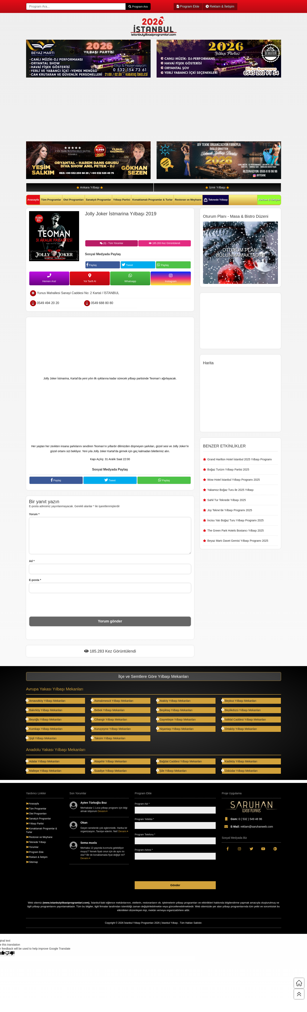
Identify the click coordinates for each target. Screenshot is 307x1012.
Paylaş (91, 265)
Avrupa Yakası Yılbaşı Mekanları (54, 689)
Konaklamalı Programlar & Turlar (152, 199)
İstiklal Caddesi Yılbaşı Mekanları (244, 719)
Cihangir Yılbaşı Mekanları (109, 719)
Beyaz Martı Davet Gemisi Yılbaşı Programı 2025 (237, 540)
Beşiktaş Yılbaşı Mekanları (175, 710)
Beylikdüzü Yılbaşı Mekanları (241, 710)
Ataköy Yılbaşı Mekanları (174, 700)
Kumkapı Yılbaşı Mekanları (44, 728)
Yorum (34, 514)
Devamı (103, 811)
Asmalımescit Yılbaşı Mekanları (112, 700)
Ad (32, 561)
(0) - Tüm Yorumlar (111, 243)
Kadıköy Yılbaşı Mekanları (239, 761)
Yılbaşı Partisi (121, 199)
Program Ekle (188, 6)
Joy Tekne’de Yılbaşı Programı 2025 (229, 510)
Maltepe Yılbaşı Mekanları (44, 770)
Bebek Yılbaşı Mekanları (108, 710)
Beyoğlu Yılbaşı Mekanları (44, 719)
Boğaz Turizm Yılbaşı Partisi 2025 (228, 469)
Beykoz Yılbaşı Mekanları (239, 700)
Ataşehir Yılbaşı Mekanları (109, 761)
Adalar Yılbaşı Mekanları (43, 761)
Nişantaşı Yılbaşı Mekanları (175, 728)
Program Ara (138, 6)
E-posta (35, 580)
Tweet (127, 265)
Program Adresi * (144, 850)
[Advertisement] (145, 109)
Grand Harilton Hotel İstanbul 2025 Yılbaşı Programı (239, 459)
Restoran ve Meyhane (188, 199)
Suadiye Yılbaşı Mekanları (109, 770)
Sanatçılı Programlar (98, 199)
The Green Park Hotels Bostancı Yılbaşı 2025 (235, 530)
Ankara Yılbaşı (89, 187)
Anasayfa (33, 199)
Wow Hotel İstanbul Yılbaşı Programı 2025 (233, 479)
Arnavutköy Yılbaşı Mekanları (46, 700)
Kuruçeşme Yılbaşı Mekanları (111, 728)
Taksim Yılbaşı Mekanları (108, 738)
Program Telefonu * (145, 834)
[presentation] (110, 604)
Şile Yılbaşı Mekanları (172, 770)
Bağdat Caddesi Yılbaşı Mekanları (179, 761)
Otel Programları (73, 199)
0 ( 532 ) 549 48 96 (242, 819)
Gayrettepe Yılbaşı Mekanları (176, 719)
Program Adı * (142, 803)
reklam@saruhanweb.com (247, 826)
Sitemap (32, 862)
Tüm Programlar (51, 199)
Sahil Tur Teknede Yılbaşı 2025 (226, 500)
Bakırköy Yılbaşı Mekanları (44, 710)
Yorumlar (32, 847)
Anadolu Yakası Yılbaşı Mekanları (55, 749)
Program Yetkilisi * (144, 819)
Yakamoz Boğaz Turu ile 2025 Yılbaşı (230, 489)
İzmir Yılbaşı (217, 187)
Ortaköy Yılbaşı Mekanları (239, 728)
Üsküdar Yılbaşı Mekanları (240, 770)
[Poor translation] (10, 953)
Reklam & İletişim (220, 6)
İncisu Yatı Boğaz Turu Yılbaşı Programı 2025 (235, 520)
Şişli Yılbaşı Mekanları (41, 738)
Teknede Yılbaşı (216, 200)
